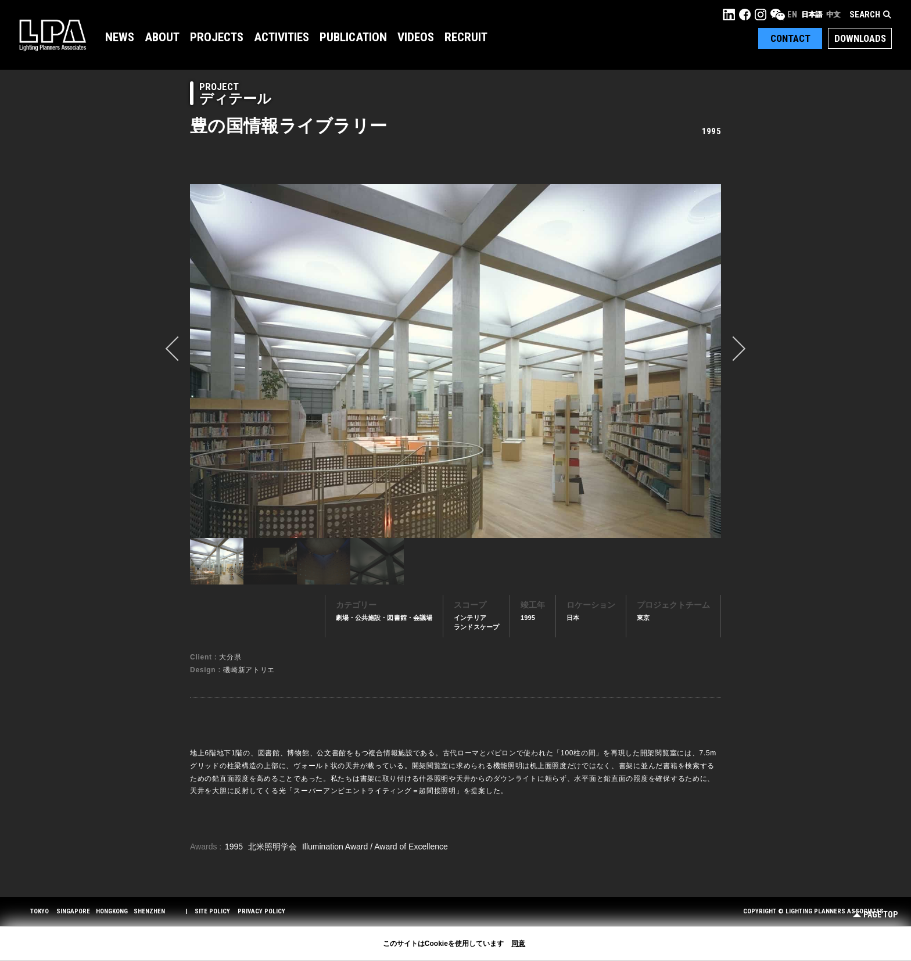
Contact (790, 38)
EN (792, 14)
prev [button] (178, 348)
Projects (216, 37)
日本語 (811, 14)
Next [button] (733, 348)
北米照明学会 (273, 846)
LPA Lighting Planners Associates (52, 34)
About (162, 37)
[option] (455, 361)
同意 (518, 944)
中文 (833, 14)
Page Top (875, 914)
